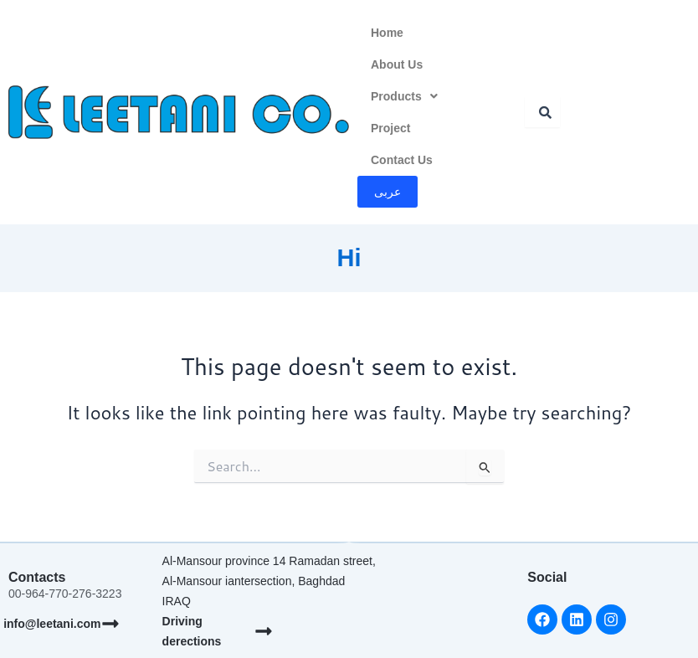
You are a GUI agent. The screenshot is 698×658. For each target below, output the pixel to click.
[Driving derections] (263, 631)
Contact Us (402, 160)
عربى (387, 191)
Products (404, 96)
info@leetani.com (51, 623)
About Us (397, 64)
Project (390, 128)
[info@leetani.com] (110, 623)
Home (387, 32)
